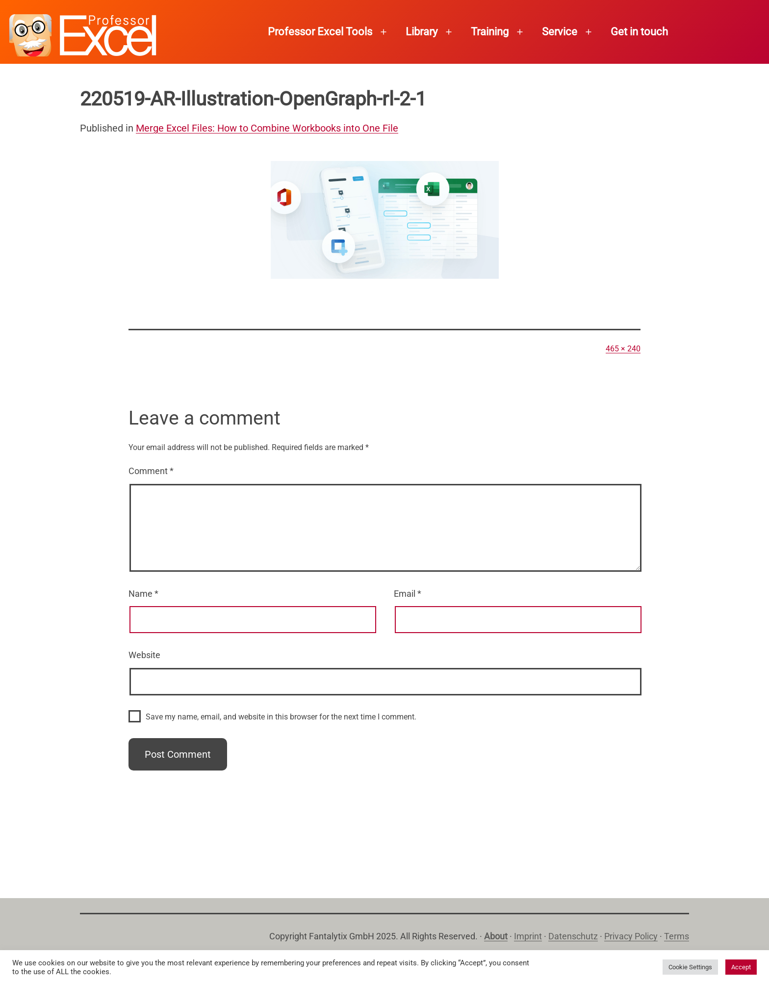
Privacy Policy (631, 936)
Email (407, 593)
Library (421, 32)
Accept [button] (741, 967)
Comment (151, 471)
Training (490, 32)
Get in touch (639, 32)
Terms (676, 936)
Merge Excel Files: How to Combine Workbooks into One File (267, 128)
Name (143, 593)
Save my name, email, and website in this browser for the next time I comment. (281, 716)
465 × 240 (623, 348)
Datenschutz (573, 936)
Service (559, 32)
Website (144, 655)
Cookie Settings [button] (690, 967)
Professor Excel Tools (320, 32)
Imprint (528, 936)
